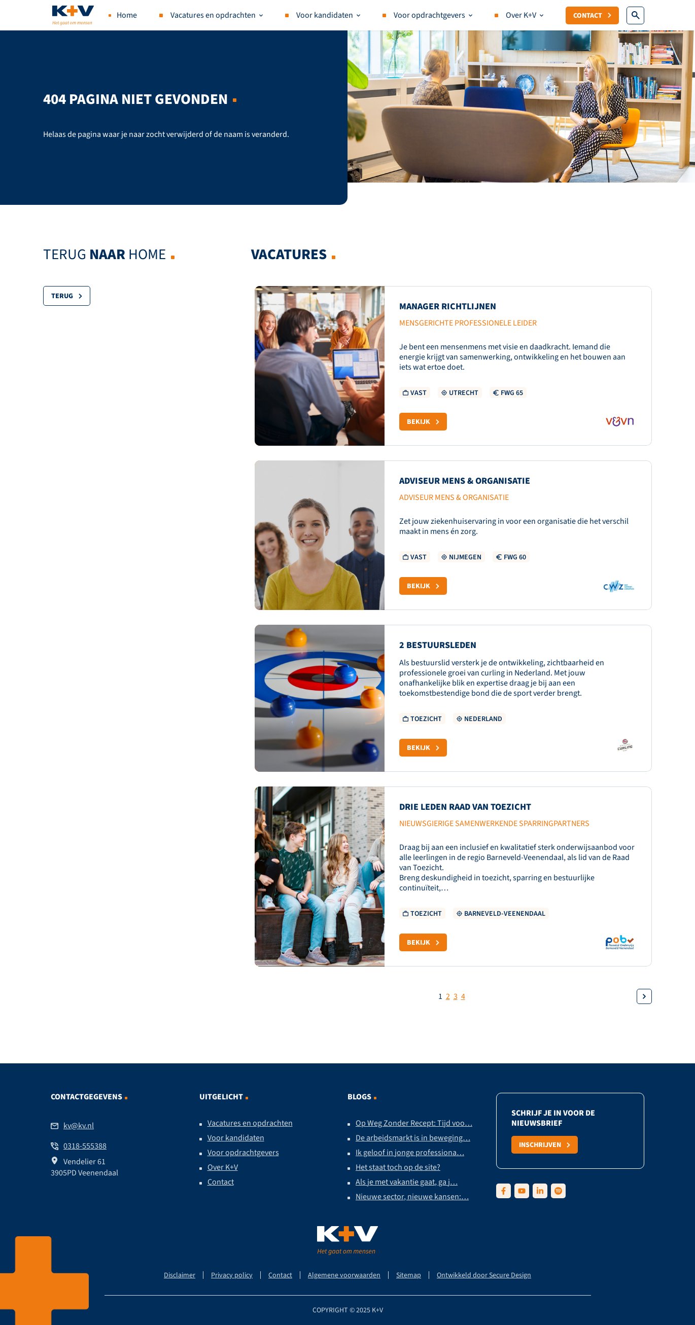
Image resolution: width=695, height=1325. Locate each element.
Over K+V (521, 15)
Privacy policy (232, 1275)
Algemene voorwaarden (344, 1275)
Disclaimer (179, 1275)
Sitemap (408, 1275)
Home (127, 15)
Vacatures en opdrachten (213, 15)
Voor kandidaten (324, 15)
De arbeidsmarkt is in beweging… (413, 1138)
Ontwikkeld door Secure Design (484, 1275)
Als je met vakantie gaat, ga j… (407, 1182)
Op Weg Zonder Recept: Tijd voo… (414, 1123)
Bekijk (423, 421)
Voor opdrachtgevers (429, 15)
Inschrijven (544, 1144)
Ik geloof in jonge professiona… (410, 1153)
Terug (66, 295)
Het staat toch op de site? (398, 1167)
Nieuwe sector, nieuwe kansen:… (412, 1197)
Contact (592, 15)
